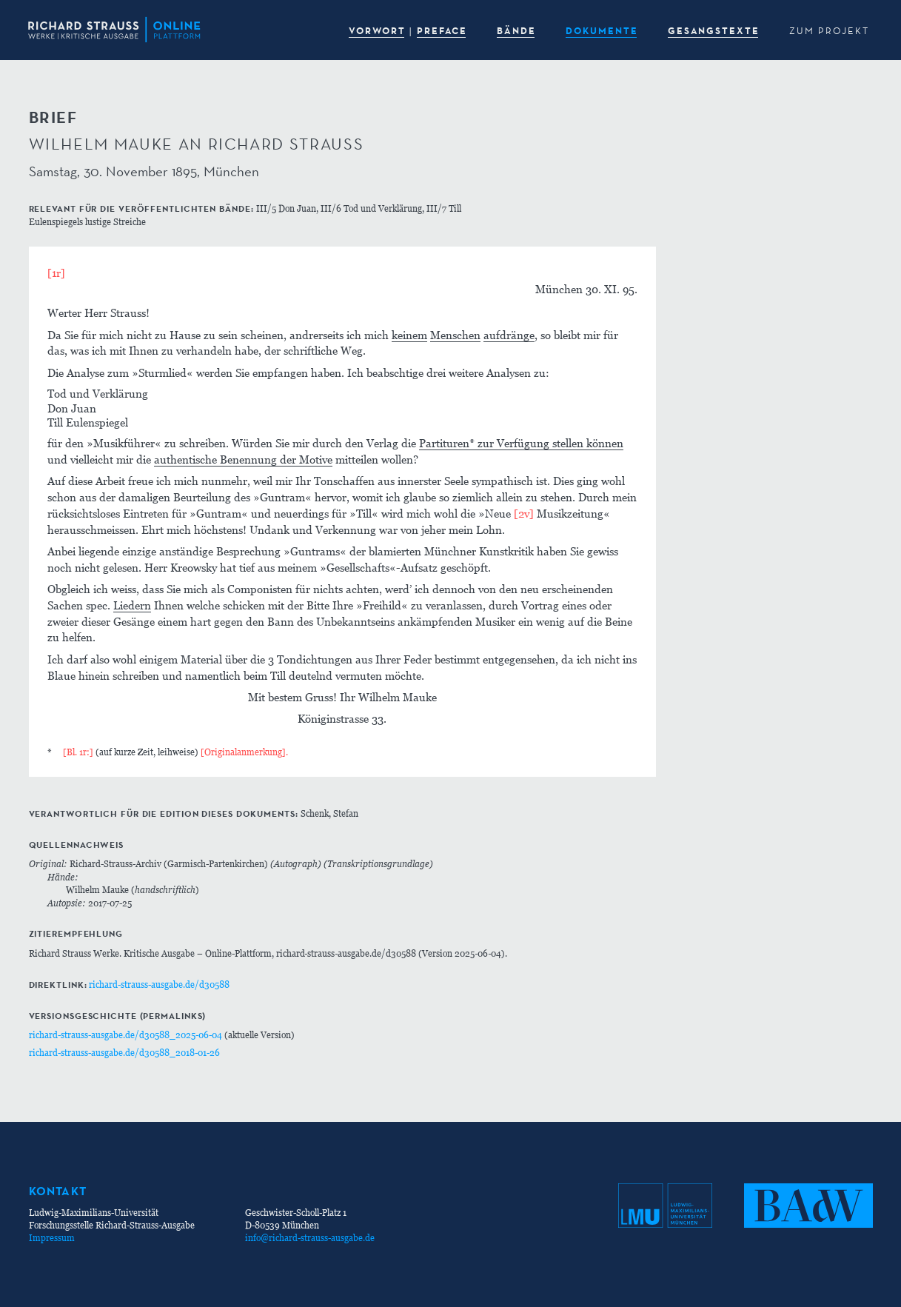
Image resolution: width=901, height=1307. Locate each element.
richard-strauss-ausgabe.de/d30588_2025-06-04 (125, 1034)
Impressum (52, 1237)
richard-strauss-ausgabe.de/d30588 (159, 984)
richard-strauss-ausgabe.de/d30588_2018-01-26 (124, 1052)
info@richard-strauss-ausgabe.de (310, 1237)
